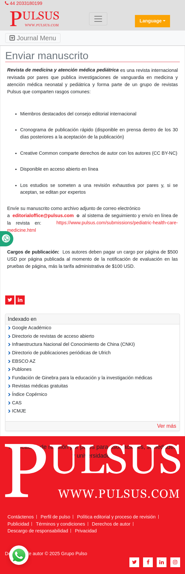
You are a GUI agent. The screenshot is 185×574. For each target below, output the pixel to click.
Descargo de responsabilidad (37, 530)
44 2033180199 (23, 3)
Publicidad (18, 524)
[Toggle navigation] (98, 18)
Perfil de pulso (55, 516)
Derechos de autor (111, 524)
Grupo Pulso (74, 553)
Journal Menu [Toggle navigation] (32, 38)
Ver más (166, 426)
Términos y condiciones (60, 524)
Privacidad (86, 530)
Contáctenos (20, 516)
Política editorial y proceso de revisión (116, 516)
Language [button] (150, 20)
